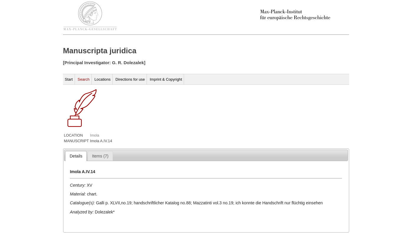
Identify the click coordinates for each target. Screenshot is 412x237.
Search (84, 79)
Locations (102, 79)
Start (69, 79)
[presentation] (75, 156)
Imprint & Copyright (166, 79)
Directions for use (130, 79)
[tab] (76, 156)
